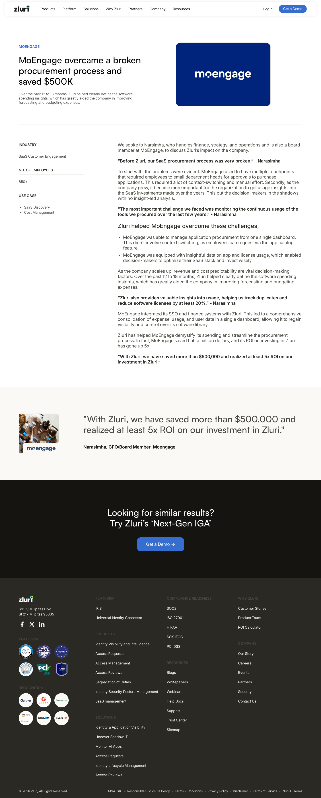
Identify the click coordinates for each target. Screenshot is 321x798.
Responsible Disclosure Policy (148, 791)
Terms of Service (265, 791)
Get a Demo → (160, 544)
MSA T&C (115, 791)
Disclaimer (240, 791)
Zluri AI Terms (292, 791)
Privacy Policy (218, 791)
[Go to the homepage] (22, 8)
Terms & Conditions (189, 791)
